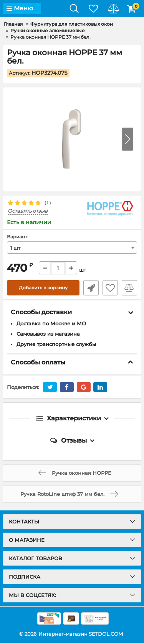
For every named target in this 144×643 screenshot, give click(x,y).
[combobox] (72, 247)
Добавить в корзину (43, 287)
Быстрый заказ (91, 287)
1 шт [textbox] (15, 248)
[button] (127, 139)
